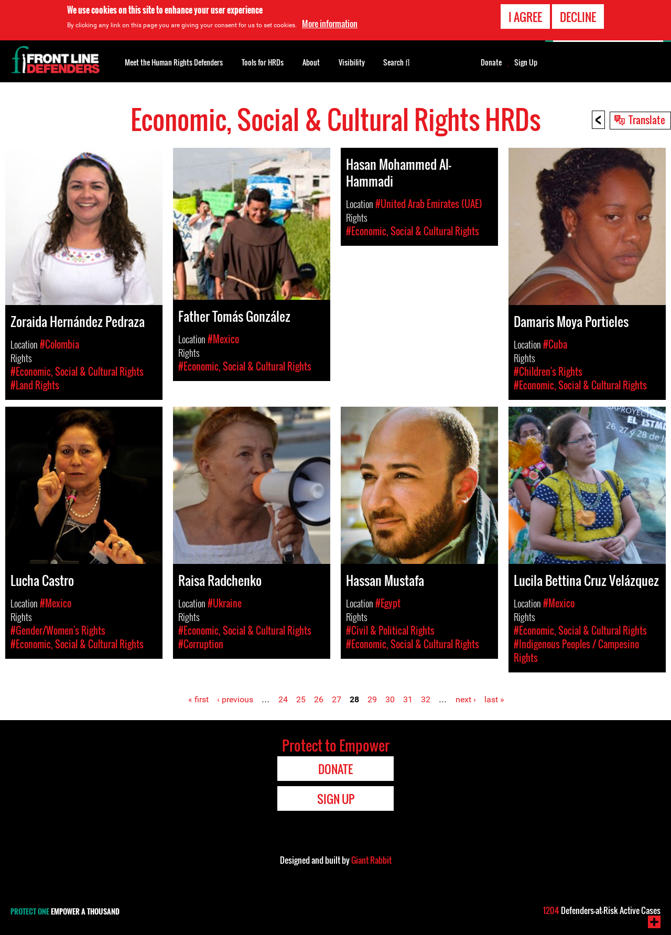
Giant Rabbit (371, 860)
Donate (491, 62)
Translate (647, 119)
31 (408, 699)
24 (283, 699)
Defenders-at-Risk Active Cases (602, 910)
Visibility (352, 62)
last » (494, 699)
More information (330, 23)
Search (396, 61)
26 (318, 699)
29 (372, 699)
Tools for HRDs (263, 62)
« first (198, 699)
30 (390, 699)
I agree (525, 16)
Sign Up (525, 62)
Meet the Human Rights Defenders (174, 62)
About (311, 62)
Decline (578, 16)
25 (301, 699)
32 (425, 699)
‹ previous (235, 699)
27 (336, 699)
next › (466, 699)
